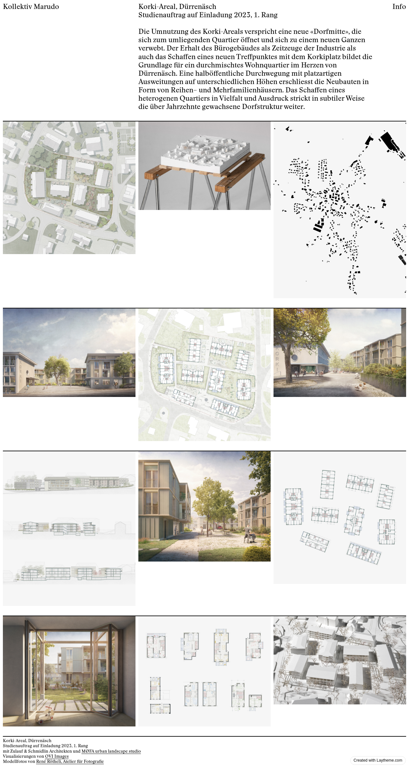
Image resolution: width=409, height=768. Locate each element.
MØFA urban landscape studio (111, 751)
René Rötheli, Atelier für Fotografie (70, 761)
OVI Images (57, 756)
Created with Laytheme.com (378, 760)
